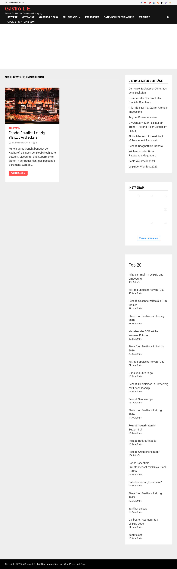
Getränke (28, 17)
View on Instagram (148, 238)
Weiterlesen (19, 173)
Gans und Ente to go (141, 372)
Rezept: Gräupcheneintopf (144, 451)
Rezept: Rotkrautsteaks (142, 440)
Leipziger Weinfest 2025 (143, 166)
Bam (83, 564)
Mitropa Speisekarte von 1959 (146, 289)
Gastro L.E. (18, 9)
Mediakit (144, 17)
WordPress (69, 564)
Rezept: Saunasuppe (141, 399)
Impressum (92, 17)
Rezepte (12, 17)
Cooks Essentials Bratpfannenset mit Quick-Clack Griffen (148, 467)
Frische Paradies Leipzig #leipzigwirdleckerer (27, 135)
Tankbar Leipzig (138, 508)
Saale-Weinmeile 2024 (142, 161)
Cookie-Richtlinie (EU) (21, 21)
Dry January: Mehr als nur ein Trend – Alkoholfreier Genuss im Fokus (148, 126)
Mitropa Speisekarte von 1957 (146, 361)
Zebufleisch (136, 534)
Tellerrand (70, 17)
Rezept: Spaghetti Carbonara (146, 145)
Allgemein (14, 128)
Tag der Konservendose (143, 117)
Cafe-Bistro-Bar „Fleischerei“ (145, 482)
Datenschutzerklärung (119, 17)
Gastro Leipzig (48, 17)
